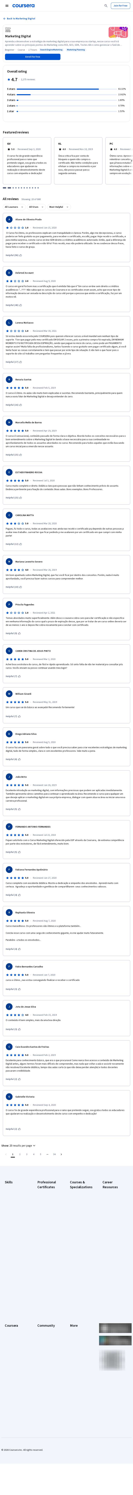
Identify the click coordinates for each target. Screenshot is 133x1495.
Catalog (9, 1324)
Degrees (9, 1352)
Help (72, 1324)
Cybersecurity (12, 1200)
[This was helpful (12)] (14, 544)
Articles (74, 1340)
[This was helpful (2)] (13, 1079)
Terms (73, 1314)
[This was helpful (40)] (14, 305)
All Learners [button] (11, 207)
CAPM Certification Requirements (112, 1198)
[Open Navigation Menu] (7, 6)
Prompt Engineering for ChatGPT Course (80, 1266)
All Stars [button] (33, 207)
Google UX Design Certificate (46, 1240)
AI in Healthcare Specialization (78, 1219)
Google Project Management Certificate (45, 1229)
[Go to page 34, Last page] (54, 1154)
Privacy (74, 1319)
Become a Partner (14, 1373)
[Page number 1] (13, 1154)
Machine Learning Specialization (79, 1257)
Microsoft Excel (12, 1225)
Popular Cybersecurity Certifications (110, 1268)
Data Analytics (12, 1205)
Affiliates (74, 1351)
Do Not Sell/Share (79, 1364)
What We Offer (12, 1309)
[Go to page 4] (33, 1154)
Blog (39, 1319)
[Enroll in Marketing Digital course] (32, 57)
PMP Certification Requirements (111, 1257)
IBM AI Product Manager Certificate (47, 1257)
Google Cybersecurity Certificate (44, 1200)
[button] (18, 1145)
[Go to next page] (61, 1154)
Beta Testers (44, 1314)
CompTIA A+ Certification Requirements (110, 1209)
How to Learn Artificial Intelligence (114, 1248)
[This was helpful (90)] (14, 255)
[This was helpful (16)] (14, 405)
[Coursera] (23, 6)
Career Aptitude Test (114, 1191)
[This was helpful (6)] (13, 759)
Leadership (10, 1314)
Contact (74, 1335)
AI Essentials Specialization (77, 1193)
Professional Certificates (11, 1336)
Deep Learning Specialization (77, 1227)
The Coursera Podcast (44, 1326)
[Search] (106, 6)
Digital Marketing (13, 1211)
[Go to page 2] (20, 1154)
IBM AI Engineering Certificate (46, 1248)
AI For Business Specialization (78, 1201)
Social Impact (12, 1378)
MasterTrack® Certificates (12, 1345)
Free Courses (12, 1384)
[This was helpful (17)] (14, 362)
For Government (13, 1363)
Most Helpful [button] (56, 207)
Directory (75, 1345)
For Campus (11, 1368)
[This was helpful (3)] (13, 989)
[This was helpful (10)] (14, 587)
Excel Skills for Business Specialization (77, 1238)
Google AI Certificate (48, 1191)
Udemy (8, 1389)
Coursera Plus (12, 1330)
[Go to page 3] (27, 1154)
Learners (42, 1303)
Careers (9, 1319)
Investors (75, 1309)
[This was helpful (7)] (13, 676)
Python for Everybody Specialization (77, 1277)
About (8, 1303)
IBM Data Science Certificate (46, 1266)
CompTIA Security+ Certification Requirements (112, 1221)
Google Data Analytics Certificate (47, 1210)
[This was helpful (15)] (14, 455)
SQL (7, 1240)
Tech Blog (42, 1333)
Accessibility (76, 1330)
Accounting (10, 1186)
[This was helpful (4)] (13, 895)
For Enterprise (12, 1357)
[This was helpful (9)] (13, 633)
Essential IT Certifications (110, 1231)
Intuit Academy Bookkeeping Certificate (45, 1277)
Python (8, 1235)
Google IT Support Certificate (47, 1219)
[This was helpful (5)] (13, 809)
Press (73, 1303)
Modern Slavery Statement (78, 1357)
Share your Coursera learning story (113, 1278)
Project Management (15, 1230)
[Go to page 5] (40, 1154)
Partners (41, 1309)
